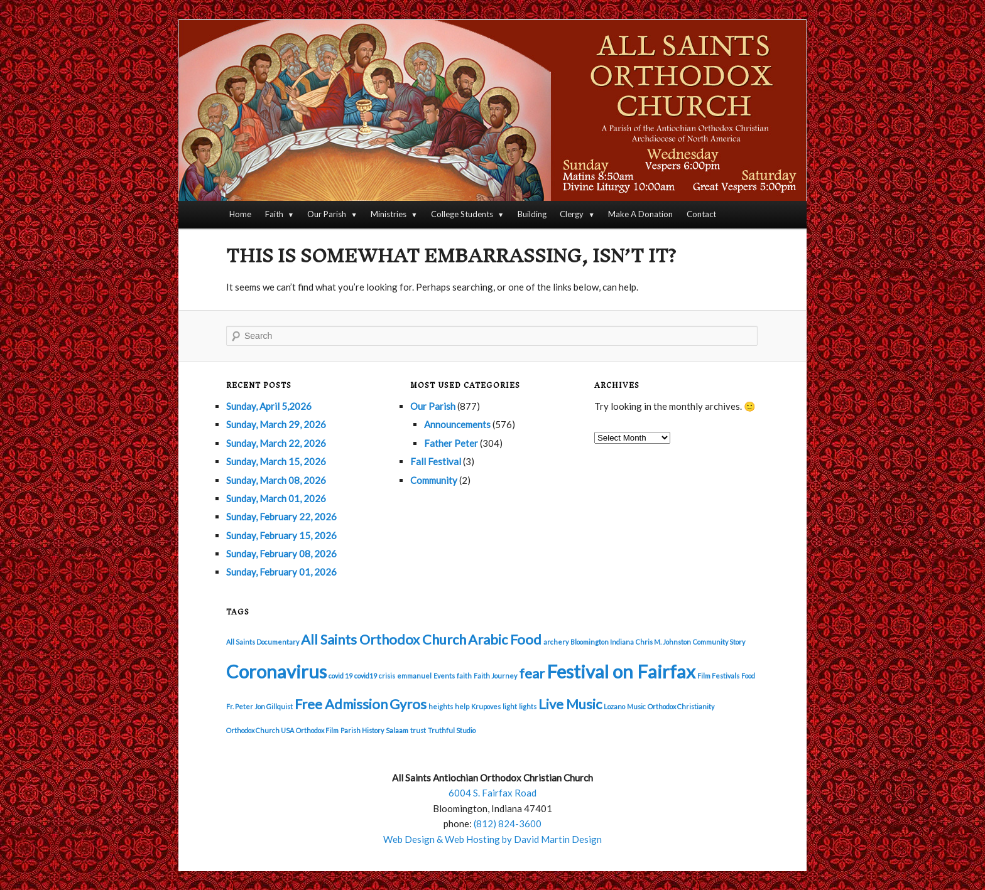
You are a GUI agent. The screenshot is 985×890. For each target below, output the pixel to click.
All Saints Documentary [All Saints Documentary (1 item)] (262, 642)
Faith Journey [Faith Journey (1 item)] (495, 676)
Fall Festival (435, 461)
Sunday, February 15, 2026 (281, 535)
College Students (462, 214)
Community (433, 480)
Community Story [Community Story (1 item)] (719, 642)
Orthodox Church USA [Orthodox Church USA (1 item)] (260, 730)
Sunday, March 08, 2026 (276, 480)
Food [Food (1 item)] (748, 676)
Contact (701, 214)
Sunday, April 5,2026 (269, 406)
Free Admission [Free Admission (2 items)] (341, 703)
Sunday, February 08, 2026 (281, 553)
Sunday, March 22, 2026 (276, 443)
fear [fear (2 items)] (532, 673)
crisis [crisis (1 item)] (387, 676)
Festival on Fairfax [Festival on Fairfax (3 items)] (621, 671)
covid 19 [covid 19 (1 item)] (340, 676)
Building (532, 214)
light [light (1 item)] (510, 706)
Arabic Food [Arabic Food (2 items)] (504, 639)
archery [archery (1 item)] (556, 642)
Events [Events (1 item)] (444, 676)
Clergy (572, 214)
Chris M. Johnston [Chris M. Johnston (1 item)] (663, 642)
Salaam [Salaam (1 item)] (397, 730)
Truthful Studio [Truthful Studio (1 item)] (452, 730)
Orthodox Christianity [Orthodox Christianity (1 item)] (681, 706)
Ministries (388, 214)
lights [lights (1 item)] (527, 706)
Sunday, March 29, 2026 (276, 424)
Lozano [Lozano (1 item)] (614, 706)
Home (240, 214)
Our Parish (326, 214)
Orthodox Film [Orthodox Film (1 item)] (317, 730)
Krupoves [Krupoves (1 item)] (486, 706)
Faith (274, 214)
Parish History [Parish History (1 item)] (362, 730)
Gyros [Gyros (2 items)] (408, 703)
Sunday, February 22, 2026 (281, 516)
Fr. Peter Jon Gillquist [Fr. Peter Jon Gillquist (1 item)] (259, 706)
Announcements (457, 424)
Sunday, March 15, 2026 (276, 461)
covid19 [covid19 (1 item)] (365, 676)
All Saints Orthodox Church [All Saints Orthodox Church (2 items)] (383, 639)
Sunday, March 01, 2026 (276, 498)
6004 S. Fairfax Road (492, 792)
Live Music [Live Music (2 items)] (570, 703)
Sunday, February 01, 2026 (281, 571)
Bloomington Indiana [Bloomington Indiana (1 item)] (602, 642)
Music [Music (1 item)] (636, 706)
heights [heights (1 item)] (440, 706)
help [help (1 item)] (462, 706)
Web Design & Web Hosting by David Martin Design (492, 839)
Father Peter (451, 443)
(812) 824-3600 (507, 823)
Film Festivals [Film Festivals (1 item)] (718, 676)
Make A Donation (640, 214)
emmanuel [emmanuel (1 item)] (414, 676)
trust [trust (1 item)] (418, 730)
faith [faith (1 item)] (464, 676)
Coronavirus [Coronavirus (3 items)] (276, 671)
